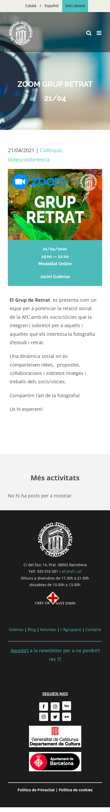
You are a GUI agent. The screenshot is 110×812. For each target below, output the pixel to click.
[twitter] (55, 717)
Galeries (16, 629)
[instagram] (55, 706)
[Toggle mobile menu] (99, 33)
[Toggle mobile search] (88, 33)
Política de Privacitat (36, 789)
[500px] (66, 705)
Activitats (48, 629)
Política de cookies (75, 789)
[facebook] (43, 706)
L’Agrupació (70, 629)
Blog (32, 629)
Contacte (93, 629)
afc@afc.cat (71, 571)
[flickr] (66, 717)
